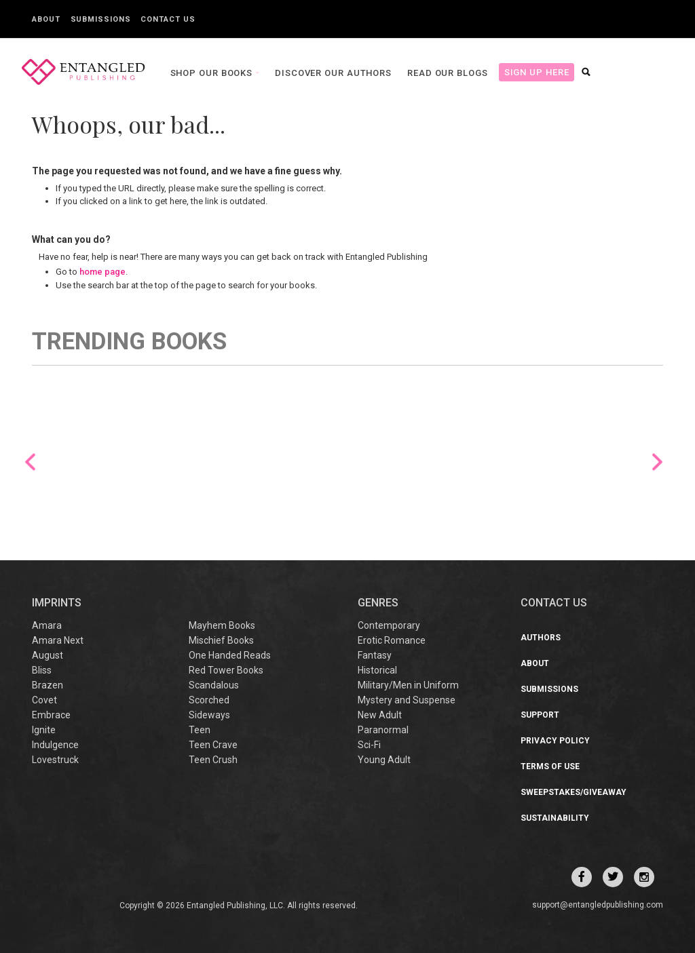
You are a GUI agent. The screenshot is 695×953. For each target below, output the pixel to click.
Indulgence (55, 744)
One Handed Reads (230, 655)
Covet (44, 700)
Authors (541, 637)
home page (102, 272)
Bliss (42, 670)
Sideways (209, 714)
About (46, 19)
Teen (199, 729)
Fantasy (375, 655)
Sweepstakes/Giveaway (573, 792)
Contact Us (167, 19)
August (47, 655)
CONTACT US (554, 602)
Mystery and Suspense (406, 700)
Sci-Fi (369, 744)
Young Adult (384, 759)
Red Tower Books (226, 670)
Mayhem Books (222, 625)
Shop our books (211, 73)
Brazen (47, 685)
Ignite (44, 729)
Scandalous (214, 685)
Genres (378, 602)
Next (657, 461)
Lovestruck (55, 759)
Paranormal (383, 729)
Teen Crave (213, 744)
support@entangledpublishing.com (597, 905)
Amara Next (57, 640)
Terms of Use (550, 766)
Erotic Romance (392, 640)
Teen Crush (213, 759)
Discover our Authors (332, 73)
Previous (30, 461)
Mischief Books (221, 640)
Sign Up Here (534, 72)
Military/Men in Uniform (408, 685)
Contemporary (389, 625)
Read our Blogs (446, 73)
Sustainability (555, 818)
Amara (47, 625)
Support (540, 715)
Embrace (51, 714)
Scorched (209, 700)
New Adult (380, 714)
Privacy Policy (555, 740)
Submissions (101, 19)
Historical (377, 670)
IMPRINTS (56, 602)
